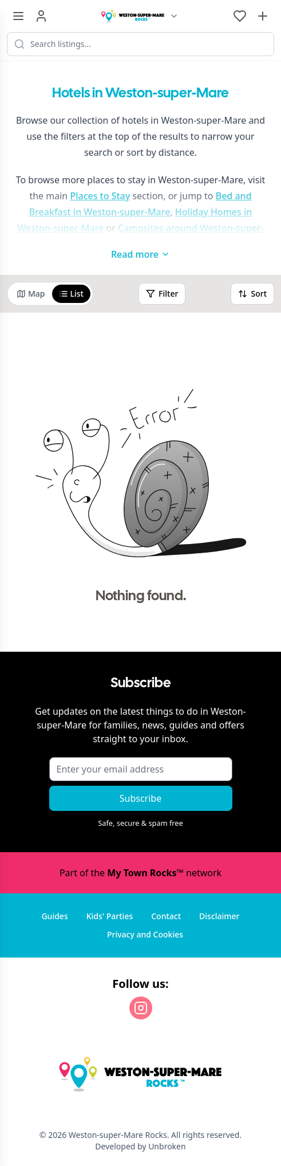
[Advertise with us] (262, 16)
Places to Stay (100, 196)
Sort (252, 293)
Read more (140, 254)
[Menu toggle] (18, 16)
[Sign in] (41, 16)
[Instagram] (140, 1007)
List (71, 293)
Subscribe (140, 798)
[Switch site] (174, 16)
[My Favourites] (239, 16)
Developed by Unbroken (140, 1146)
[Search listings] (140, 44)
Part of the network (140, 872)
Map (31, 293)
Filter (162, 293)
